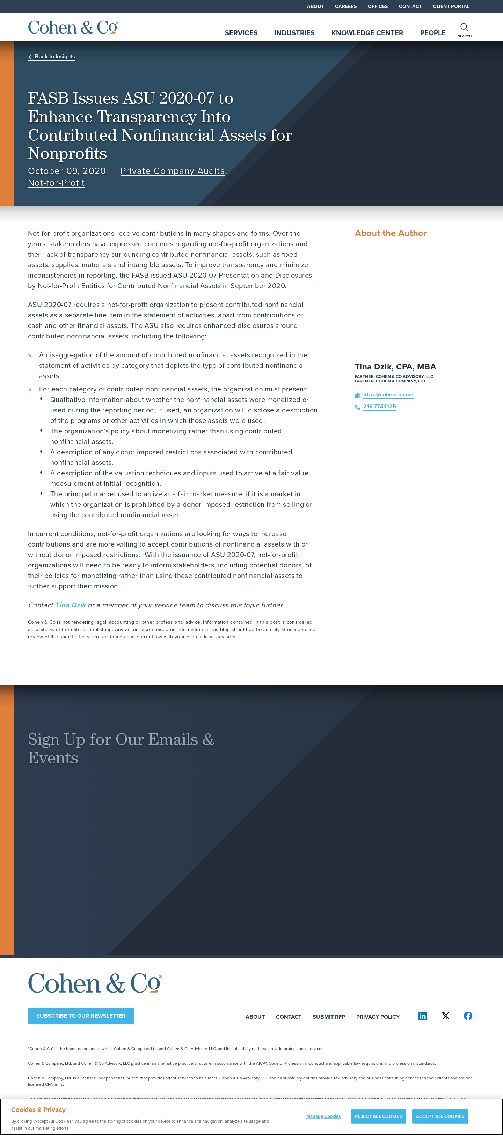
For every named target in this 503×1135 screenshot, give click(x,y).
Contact (410, 6)
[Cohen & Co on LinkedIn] (423, 1016)
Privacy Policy (378, 1016)
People (433, 33)
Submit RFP (329, 1016)
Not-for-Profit (56, 183)
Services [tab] (241, 33)
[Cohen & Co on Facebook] (468, 1016)
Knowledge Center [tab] (367, 33)
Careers (346, 6)
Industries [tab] (295, 33)
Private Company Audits (173, 171)
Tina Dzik (71, 605)
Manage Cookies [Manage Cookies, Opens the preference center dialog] (323, 1119)
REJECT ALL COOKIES (378, 1119)
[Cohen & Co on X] (446, 1016)
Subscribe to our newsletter (80, 1016)
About (315, 6)
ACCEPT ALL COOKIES (440, 1119)
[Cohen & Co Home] (73, 27)
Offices (378, 6)
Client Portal (451, 6)
